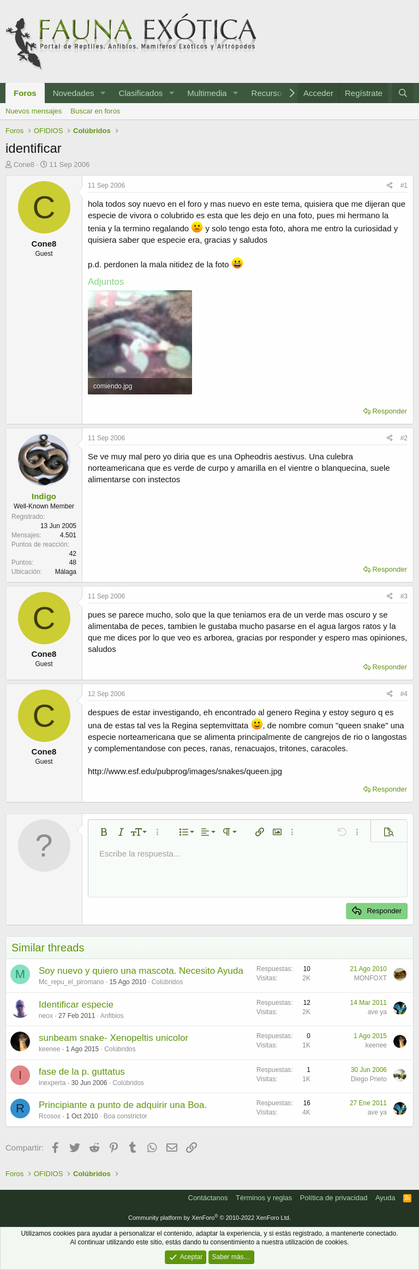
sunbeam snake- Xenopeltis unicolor (113, 1038)
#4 (404, 694)
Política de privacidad (334, 1198)
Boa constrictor (125, 1116)
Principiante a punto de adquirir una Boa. (123, 1105)
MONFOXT (370, 978)
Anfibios (112, 1016)
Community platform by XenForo (209, 1217)
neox (46, 1016)
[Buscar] (403, 93)
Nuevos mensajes (33, 111)
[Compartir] (390, 185)
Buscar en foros (95, 111)
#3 (404, 596)
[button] (102, 93)
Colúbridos (167, 982)
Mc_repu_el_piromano (71, 982)
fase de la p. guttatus (82, 1072)
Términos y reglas (264, 1198)
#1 (404, 185)
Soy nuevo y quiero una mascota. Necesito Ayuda (141, 971)
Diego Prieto (369, 1079)
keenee (49, 1049)
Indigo (44, 496)
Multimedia (207, 93)
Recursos (269, 93)
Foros (25, 93)
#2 (404, 438)
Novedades (73, 93)
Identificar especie (76, 1004)
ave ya (377, 1012)
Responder (389, 411)
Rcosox (50, 1116)
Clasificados (140, 93)
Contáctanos (208, 1198)
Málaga (65, 572)
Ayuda (385, 1198)
